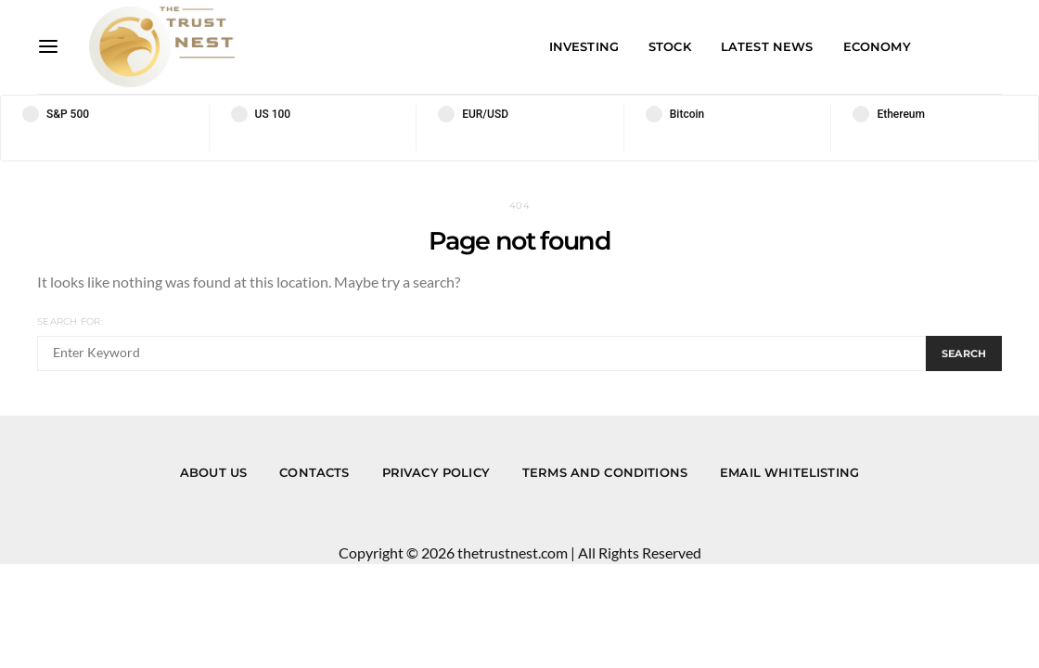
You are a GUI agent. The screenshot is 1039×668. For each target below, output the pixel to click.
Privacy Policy (436, 472)
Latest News (767, 46)
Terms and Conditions (604, 472)
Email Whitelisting (789, 472)
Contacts (314, 472)
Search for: (70, 321)
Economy (877, 46)
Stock (669, 46)
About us (213, 472)
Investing (584, 46)
